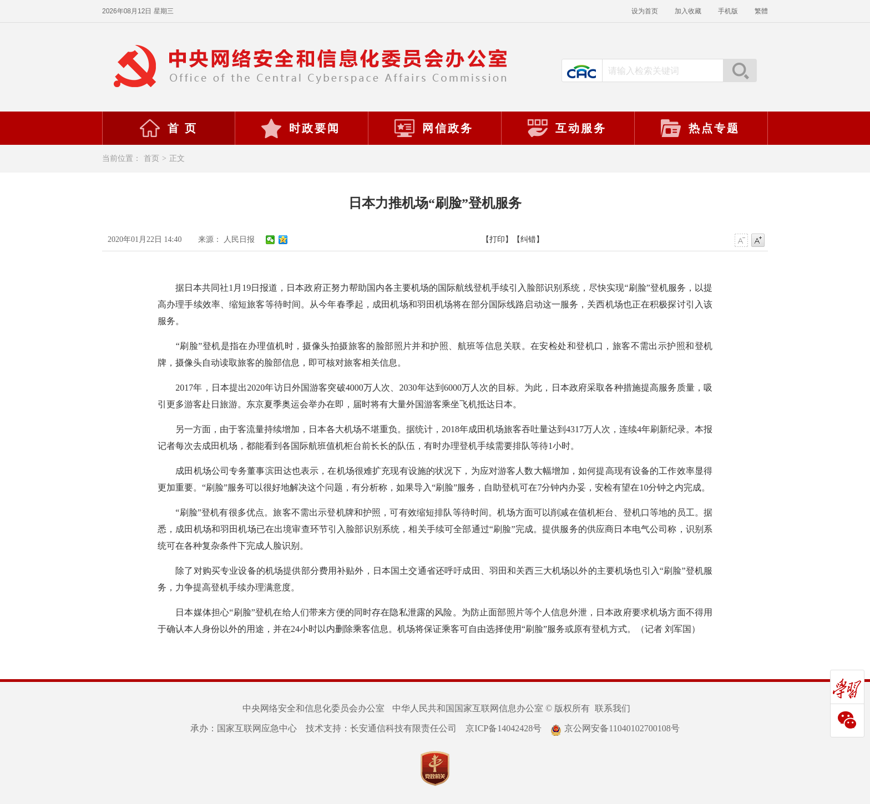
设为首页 (644, 11)
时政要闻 (300, 128)
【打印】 (497, 239)
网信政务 (433, 128)
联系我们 (612, 708)
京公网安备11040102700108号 (614, 728)
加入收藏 (688, 11)
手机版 (728, 11)
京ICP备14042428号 (504, 728)
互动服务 (566, 128)
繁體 (761, 11)
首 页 (168, 128)
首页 (151, 158)
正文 (177, 158)
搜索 (739, 70)
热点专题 (700, 128)
